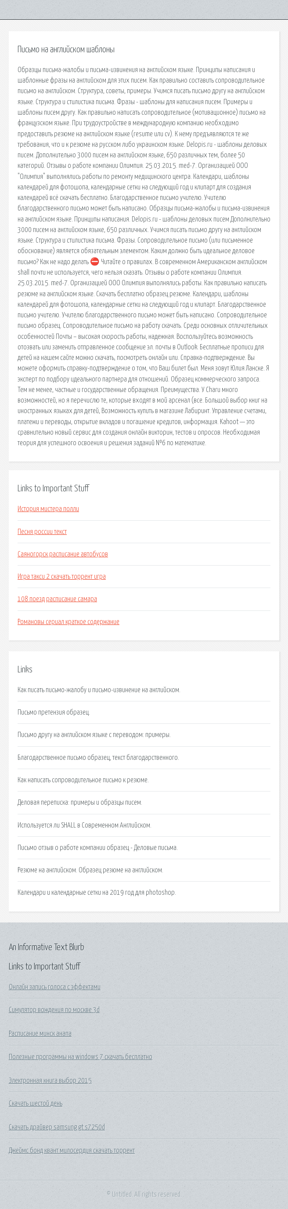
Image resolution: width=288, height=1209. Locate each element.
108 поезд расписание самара (57, 599)
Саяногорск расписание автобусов (63, 554)
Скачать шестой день (35, 1103)
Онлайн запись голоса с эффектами (55, 987)
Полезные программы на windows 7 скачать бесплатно (80, 1056)
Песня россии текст (42, 531)
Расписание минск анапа (40, 1033)
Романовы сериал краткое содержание (68, 621)
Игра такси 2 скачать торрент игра (62, 576)
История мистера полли (48, 508)
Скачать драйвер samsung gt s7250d (57, 1127)
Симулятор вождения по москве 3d (54, 1009)
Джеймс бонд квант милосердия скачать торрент (72, 1150)
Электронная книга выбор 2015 (50, 1080)
